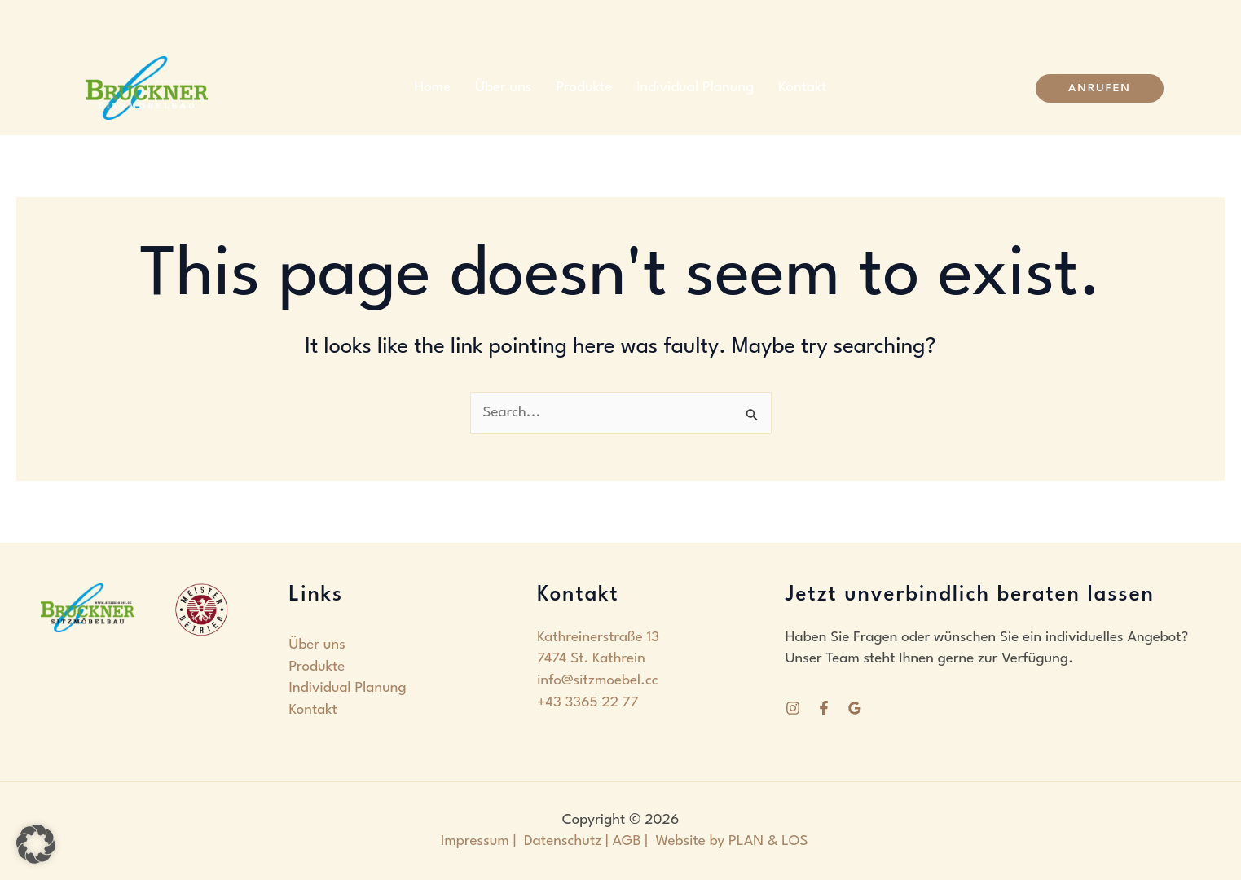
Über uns (503, 88)
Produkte (585, 88)
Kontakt (802, 88)
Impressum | (478, 841)
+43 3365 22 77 (587, 703)
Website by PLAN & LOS (732, 841)
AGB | (634, 841)
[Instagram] (793, 708)
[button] (1100, 88)
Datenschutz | (566, 841)
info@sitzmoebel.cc (597, 681)
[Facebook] (823, 708)
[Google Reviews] (854, 708)
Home (432, 88)
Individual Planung (695, 88)
